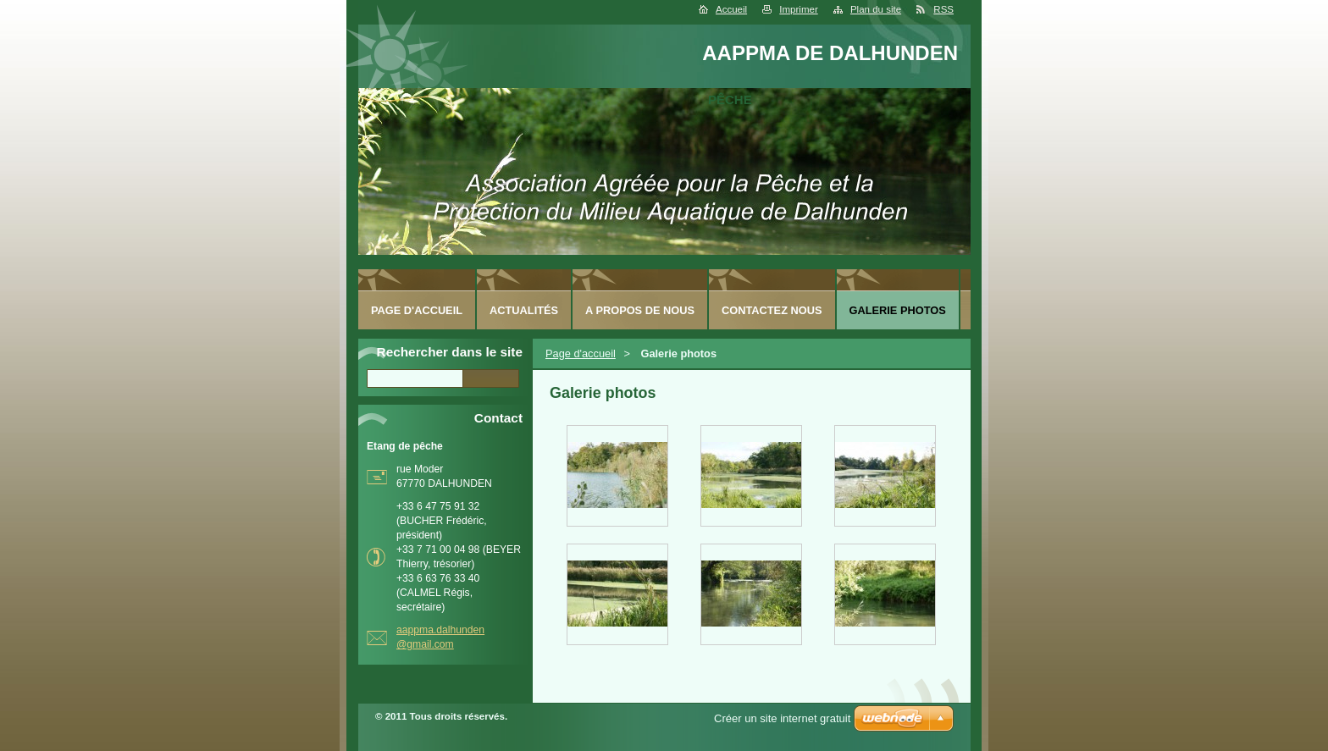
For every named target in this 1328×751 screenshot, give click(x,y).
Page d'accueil (580, 353)
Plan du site (875, 9)
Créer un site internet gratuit (782, 718)
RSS (943, 9)
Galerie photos (897, 310)
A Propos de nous (639, 310)
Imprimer (798, 9)
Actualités (524, 310)
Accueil (731, 9)
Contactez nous (772, 310)
